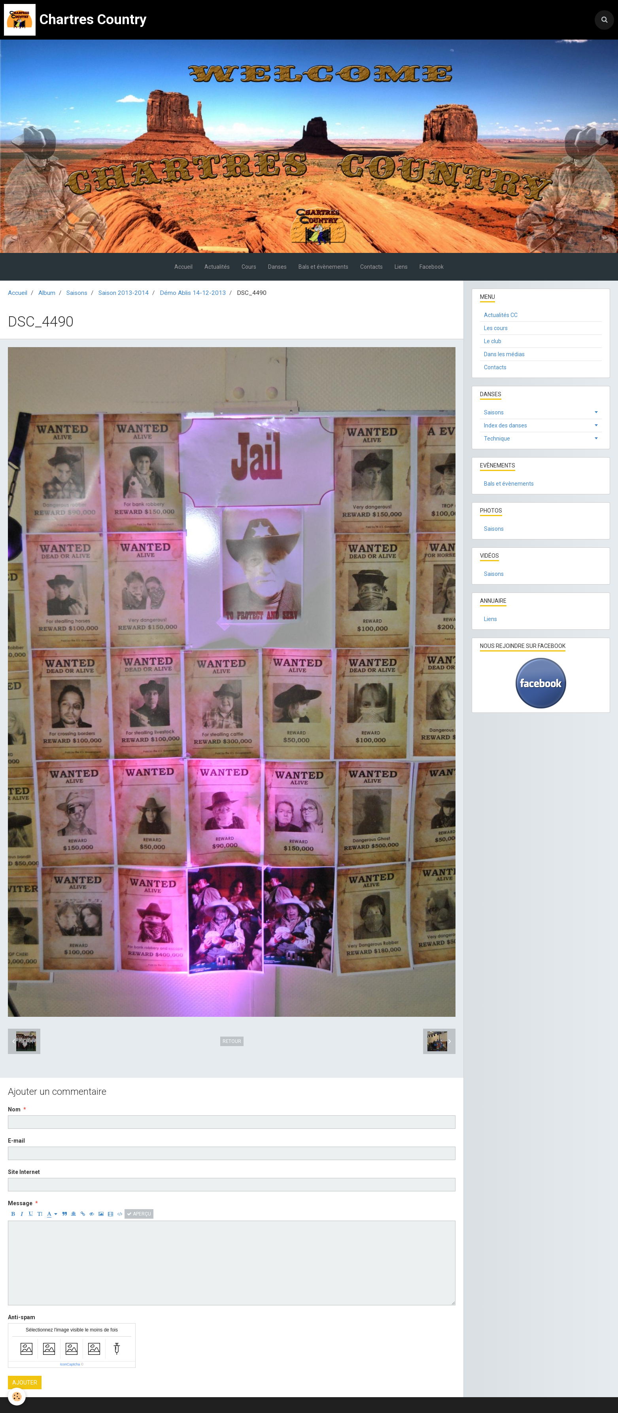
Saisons (76, 292)
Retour (232, 1041)
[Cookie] (17, 1396)
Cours (249, 267)
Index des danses (505, 425)
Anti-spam (21, 1317)
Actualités (217, 267)
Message (20, 1203)
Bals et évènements (323, 267)
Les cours (496, 328)
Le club (492, 341)
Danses (277, 267)
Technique (497, 438)
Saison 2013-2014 (123, 292)
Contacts (371, 267)
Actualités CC (501, 315)
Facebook (432, 267)
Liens (401, 267)
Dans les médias (504, 354)
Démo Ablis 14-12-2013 (193, 292)
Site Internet (24, 1172)
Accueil (183, 267)
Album (46, 292)
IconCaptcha (70, 1364)
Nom (14, 1109)
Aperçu (139, 1214)
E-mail (16, 1141)
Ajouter (24, 1382)
